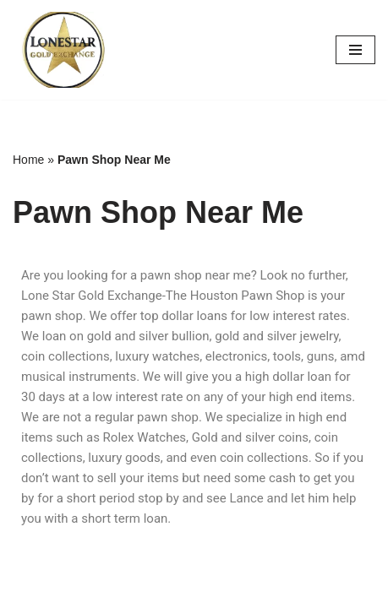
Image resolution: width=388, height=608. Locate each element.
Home (28, 159)
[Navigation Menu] (355, 49)
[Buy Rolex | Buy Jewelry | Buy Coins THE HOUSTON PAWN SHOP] (63, 50)
